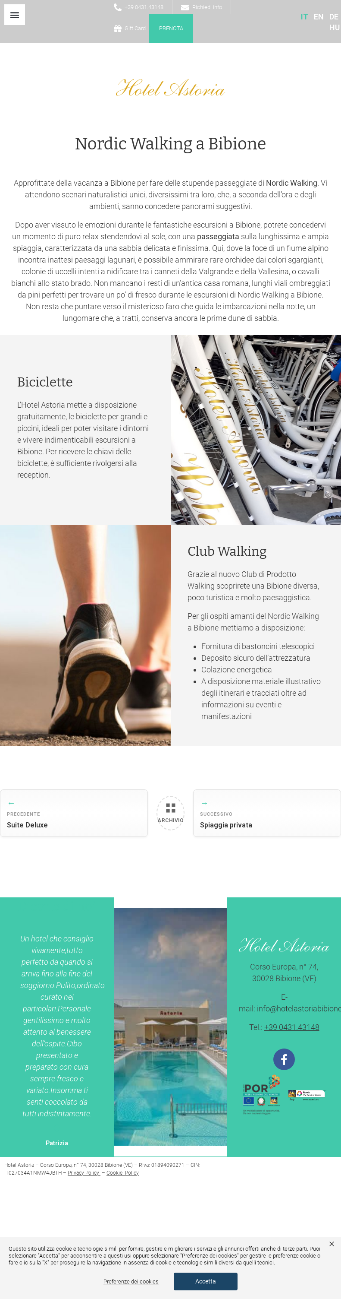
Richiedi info (207, 7)
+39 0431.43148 (144, 7)
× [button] (332, 1243)
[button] (14, 14)
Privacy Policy (84, 1173)
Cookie (115, 1173)
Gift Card (135, 28)
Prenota (171, 28)
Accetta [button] (205, 1281)
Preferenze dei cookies (131, 1281)
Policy (131, 1173)
